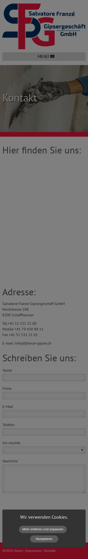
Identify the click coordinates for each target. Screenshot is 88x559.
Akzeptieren (44, 539)
